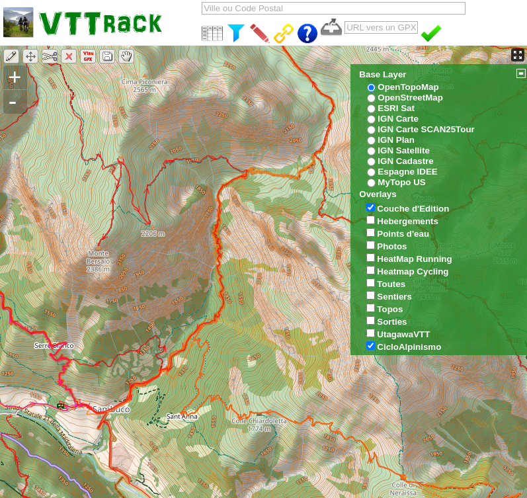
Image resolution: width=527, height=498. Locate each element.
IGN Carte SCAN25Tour (426, 129)
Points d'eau (403, 234)
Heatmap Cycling (412, 271)
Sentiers (394, 297)
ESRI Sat (396, 108)
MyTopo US (401, 182)
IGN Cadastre (405, 161)
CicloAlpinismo (409, 347)
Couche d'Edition (413, 209)
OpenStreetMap (410, 98)
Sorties (392, 322)
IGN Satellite (404, 150)
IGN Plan (396, 140)
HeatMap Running (414, 259)
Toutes (391, 284)
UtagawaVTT (403, 334)
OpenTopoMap (408, 87)
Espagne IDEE (407, 172)
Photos (392, 246)
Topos (390, 309)
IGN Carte (398, 119)
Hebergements (407, 221)
